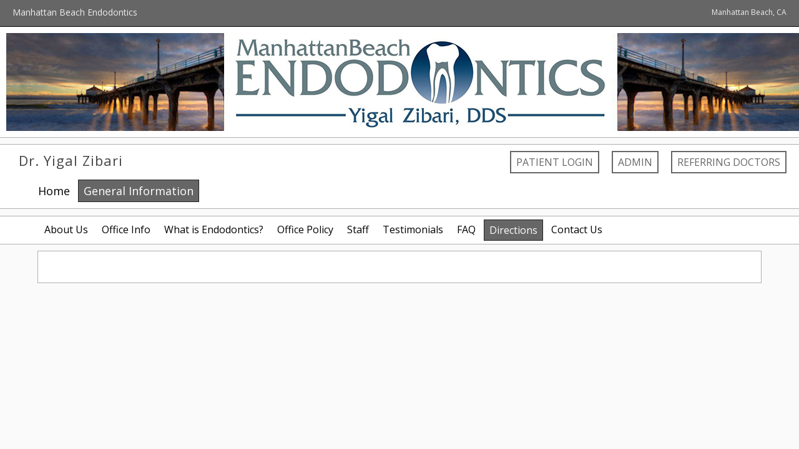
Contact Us (576, 229)
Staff (358, 229)
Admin (635, 162)
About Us (66, 229)
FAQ (466, 229)
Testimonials (413, 229)
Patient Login (554, 162)
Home (54, 190)
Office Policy (305, 229)
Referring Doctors (728, 162)
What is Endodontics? (213, 229)
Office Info (126, 229)
